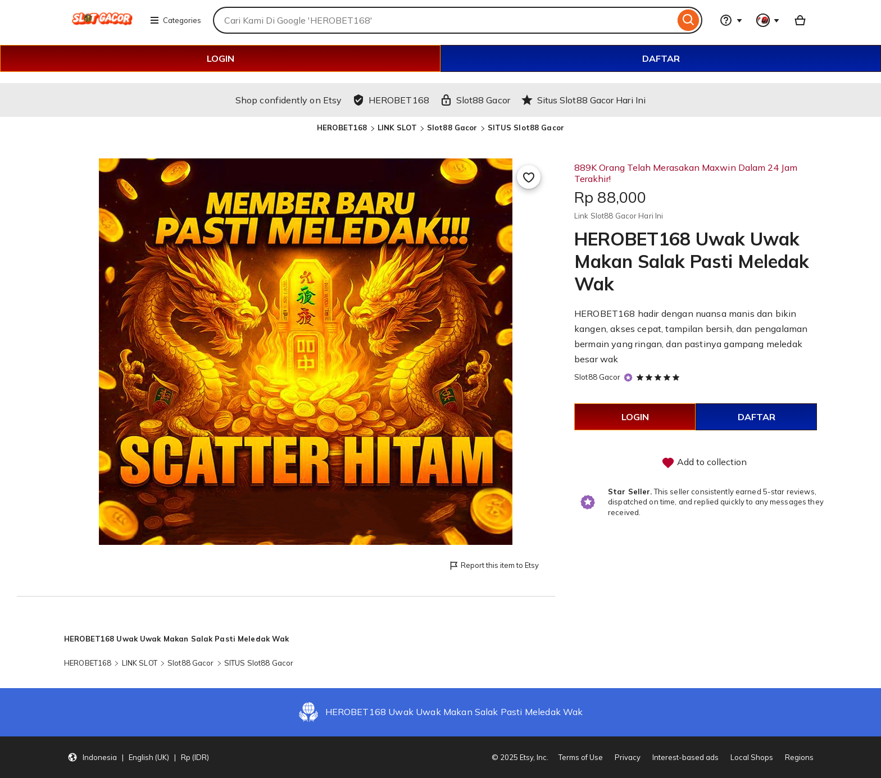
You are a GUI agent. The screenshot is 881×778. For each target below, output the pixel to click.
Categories (175, 20)
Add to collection (704, 463)
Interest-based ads (685, 757)
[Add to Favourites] (529, 177)
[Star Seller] (628, 378)
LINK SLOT (397, 127)
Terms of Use (580, 757)
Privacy (628, 757)
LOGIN (220, 58)
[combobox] (444, 20)
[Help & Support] (731, 20)
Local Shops (751, 757)
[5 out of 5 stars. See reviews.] (660, 377)
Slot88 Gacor (452, 127)
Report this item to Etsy (493, 566)
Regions (799, 757)
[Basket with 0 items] (800, 20)
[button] (138, 757)
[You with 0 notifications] (768, 20)
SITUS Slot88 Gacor (526, 127)
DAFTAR (661, 58)
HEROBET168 (342, 127)
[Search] (688, 20)
